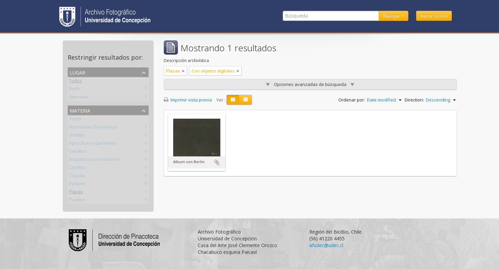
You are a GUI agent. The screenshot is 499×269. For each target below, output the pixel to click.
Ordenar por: (351, 100)
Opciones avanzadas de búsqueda (310, 84)
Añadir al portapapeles (217, 162)
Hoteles (77, 136)
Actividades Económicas (93, 128)
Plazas (76, 193)
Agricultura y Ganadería (92, 144)
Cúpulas (77, 177)
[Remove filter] (183, 70)
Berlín (75, 90)
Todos (75, 82)
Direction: (414, 100)
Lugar (77, 72)
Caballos (77, 152)
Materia (80, 110)
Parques (77, 185)
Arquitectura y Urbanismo (95, 160)
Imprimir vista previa (188, 100)
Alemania (78, 98)
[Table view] (245, 100)
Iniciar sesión (433, 16)
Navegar (392, 16)
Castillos (77, 169)
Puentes (77, 201)
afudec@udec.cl (326, 245)
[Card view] (232, 100)
